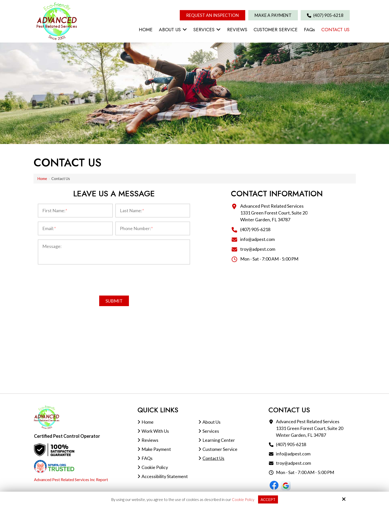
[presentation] (114, 279)
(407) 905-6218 (325, 15)
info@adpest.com (257, 239)
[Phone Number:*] (152, 228)
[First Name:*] (75, 211)
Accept (268, 499)
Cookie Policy (243, 499)
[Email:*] (75, 228)
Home (42, 178)
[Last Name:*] (152, 211)
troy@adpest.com (257, 249)
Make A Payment (273, 15)
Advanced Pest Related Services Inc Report (71, 479)
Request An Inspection (212, 15)
